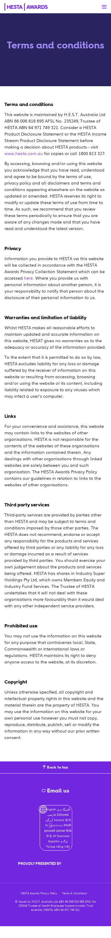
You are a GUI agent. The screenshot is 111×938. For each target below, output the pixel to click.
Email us (56, 790)
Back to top (55, 767)
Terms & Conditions (74, 893)
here (28, 278)
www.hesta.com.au (23, 153)
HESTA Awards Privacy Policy (39, 893)
